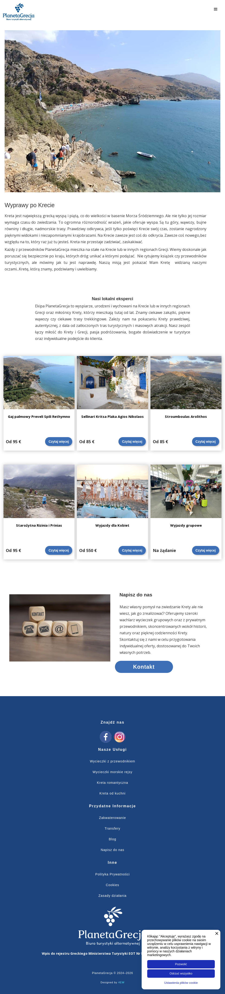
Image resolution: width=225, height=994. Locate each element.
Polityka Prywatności (112, 874)
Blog (112, 839)
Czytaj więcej (59, 441)
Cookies (112, 885)
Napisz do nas (112, 850)
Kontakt (144, 667)
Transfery (113, 828)
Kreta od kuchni (112, 793)
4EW (121, 982)
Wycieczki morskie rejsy (112, 772)
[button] (216, 9)
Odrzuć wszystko (181, 973)
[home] (18, 11)
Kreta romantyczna (112, 783)
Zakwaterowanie (112, 818)
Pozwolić (181, 964)
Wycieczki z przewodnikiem (112, 761)
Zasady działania (112, 896)
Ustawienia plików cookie (181, 982)
